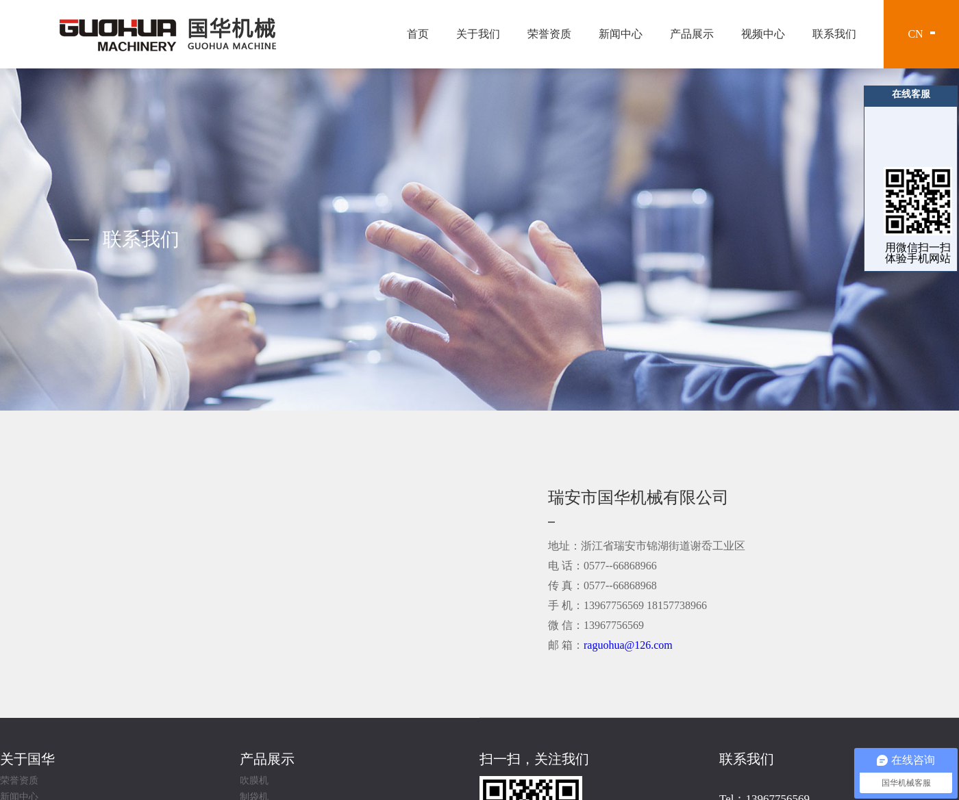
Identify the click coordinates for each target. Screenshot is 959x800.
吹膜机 (254, 781)
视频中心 (763, 34)
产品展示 (692, 34)
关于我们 (478, 34)
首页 (418, 34)
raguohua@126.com (628, 645)
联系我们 (834, 34)
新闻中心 (621, 34)
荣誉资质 (549, 34)
